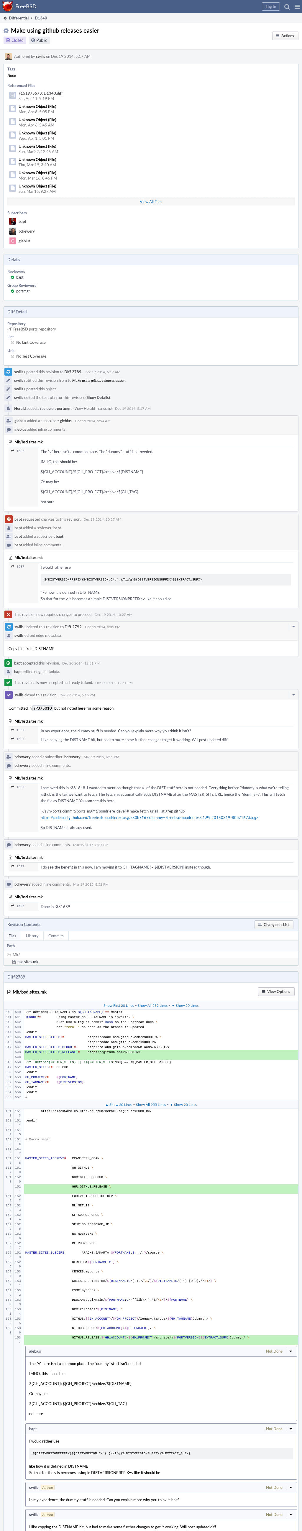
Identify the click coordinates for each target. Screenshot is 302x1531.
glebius (24, 241)
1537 (17, 451)
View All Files (151, 201)
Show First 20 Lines (119, 1005)
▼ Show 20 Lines (184, 1005)
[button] (297, 6)
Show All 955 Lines (151, 1104)
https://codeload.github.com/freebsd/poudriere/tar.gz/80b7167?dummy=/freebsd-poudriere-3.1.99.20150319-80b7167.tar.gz (149, 817)
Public (41, 40)
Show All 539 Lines (153, 1005)
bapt (22, 221)
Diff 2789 (72, 371)
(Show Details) (98, 397)
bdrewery (27, 231)
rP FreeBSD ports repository (32, 329)
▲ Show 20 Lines (118, 1104)
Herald (20, 408)
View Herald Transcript (93, 408)
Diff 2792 (73, 626)
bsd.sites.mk (27, 961)
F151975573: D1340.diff (41, 93)
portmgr (23, 291)
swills (40, 56)
